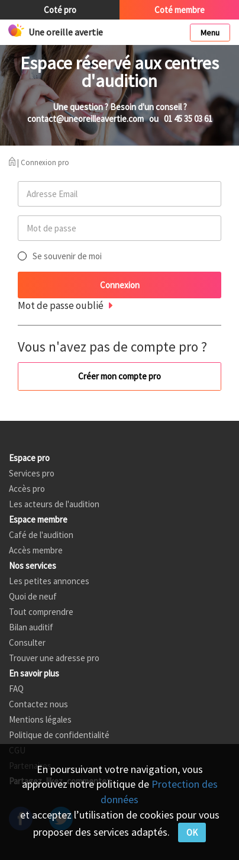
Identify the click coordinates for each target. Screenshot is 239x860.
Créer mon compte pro (119, 376)
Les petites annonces (49, 581)
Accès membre (36, 550)
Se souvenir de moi (67, 256)
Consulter (27, 642)
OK (192, 832)
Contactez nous (38, 704)
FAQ (16, 688)
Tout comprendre (41, 611)
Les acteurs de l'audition (54, 504)
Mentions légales (40, 719)
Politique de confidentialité (59, 734)
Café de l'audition (41, 534)
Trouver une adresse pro (54, 657)
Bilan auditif (31, 627)
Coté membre (179, 9)
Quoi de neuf (33, 596)
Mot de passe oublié (61, 305)
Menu (210, 32)
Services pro (31, 473)
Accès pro (27, 488)
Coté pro (60, 9)
